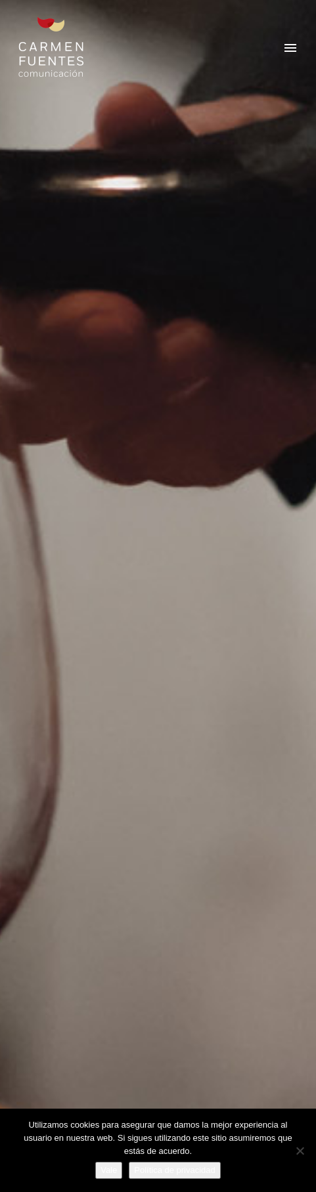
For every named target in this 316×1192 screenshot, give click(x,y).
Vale (109, 1170)
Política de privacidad (174, 1170)
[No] (299, 1150)
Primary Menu (290, 48)
